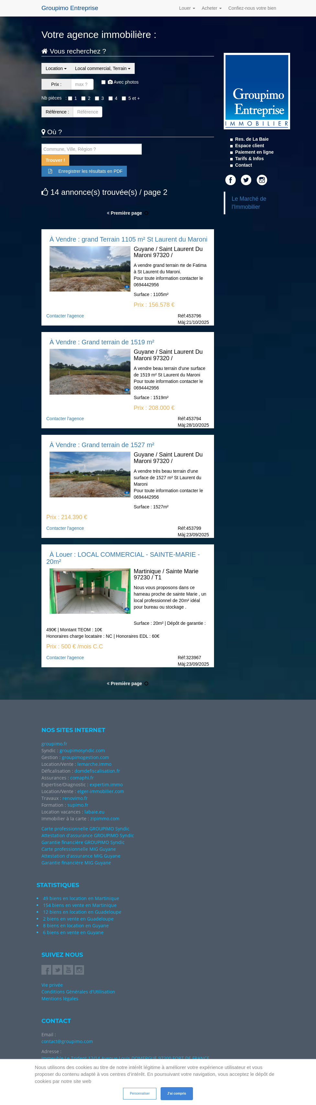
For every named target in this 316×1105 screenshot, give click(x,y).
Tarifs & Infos (249, 158)
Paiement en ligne (254, 152)
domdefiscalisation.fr (97, 771)
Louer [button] (187, 8)
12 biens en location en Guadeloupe (82, 912)
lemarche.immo (94, 764)
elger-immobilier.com (100, 791)
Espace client (249, 145)
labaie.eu (95, 812)
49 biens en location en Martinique (81, 898)
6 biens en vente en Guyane (73, 932)
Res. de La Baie (251, 139)
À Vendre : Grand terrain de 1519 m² (102, 342)
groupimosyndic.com (82, 750)
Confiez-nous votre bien (252, 8)
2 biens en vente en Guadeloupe (78, 919)
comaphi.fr (82, 778)
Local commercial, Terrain (102, 68)
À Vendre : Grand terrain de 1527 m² (102, 444)
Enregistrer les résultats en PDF (84, 171)
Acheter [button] (212, 8)
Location (56, 68)
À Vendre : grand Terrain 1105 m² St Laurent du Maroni (129, 239)
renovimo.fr (75, 798)
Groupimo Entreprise (69, 8)
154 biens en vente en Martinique (80, 905)
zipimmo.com (104, 818)
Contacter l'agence (65, 315)
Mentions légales (59, 998)
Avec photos (120, 82)
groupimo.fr (54, 744)
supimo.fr (77, 805)
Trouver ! (55, 160)
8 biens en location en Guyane (76, 925)
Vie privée (52, 985)
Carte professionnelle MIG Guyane (78, 849)
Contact (243, 165)
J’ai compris (176, 1093)
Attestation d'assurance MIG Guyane (80, 856)
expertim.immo (106, 784)
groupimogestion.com (85, 757)
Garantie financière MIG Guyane (76, 863)
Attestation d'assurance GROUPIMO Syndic (87, 835)
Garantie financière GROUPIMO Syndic (83, 842)
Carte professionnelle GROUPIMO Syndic (85, 829)
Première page (124, 213)
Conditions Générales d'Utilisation (78, 992)
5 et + (131, 98)
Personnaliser (140, 1093)
